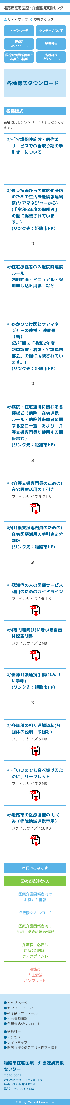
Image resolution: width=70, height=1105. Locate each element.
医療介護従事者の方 (35, 881)
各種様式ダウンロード (35, 913)
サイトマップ (18, 19)
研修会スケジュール (22, 1013)
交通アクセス (44, 19)
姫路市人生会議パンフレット (35, 974)
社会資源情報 (17, 1018)
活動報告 (14, 1032)
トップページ (17, 1002)
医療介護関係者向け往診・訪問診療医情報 (35, 929)
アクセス (14, 1037)
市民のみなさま (35, 868)
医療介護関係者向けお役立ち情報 (35, 897)
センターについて (20, 1008)
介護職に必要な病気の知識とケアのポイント (35, 950)
